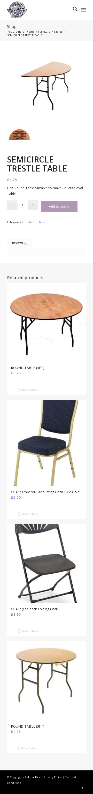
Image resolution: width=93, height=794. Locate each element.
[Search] (73, 9)
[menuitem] (73, 9)
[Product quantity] (22, 204)
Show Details (28, 390)
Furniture (28, 222)
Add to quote (59, 206)
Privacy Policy (53, 777)
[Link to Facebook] (82, 788)
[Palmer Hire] (38, 9)
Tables (40, 222)
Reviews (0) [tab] (19, 243)
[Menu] (83, 10)
